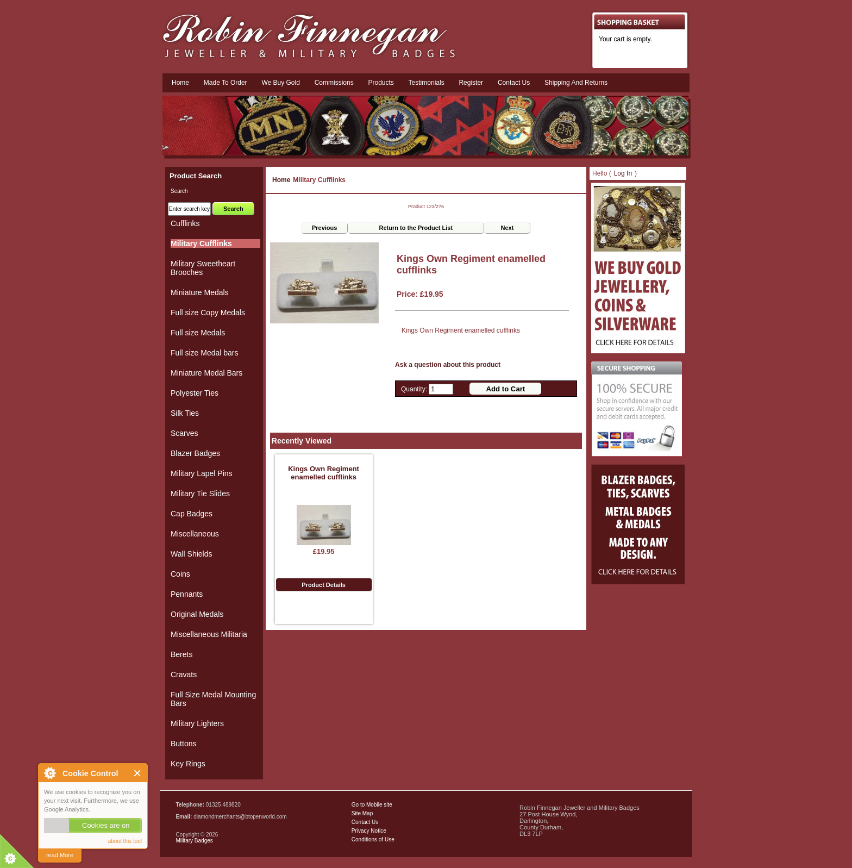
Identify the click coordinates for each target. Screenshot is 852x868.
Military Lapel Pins (202, 473)
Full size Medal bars (205, 352)
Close (137, 773)
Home (180, 82)
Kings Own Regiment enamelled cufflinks (323, 473)
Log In (623, 173)
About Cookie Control (49, 773)
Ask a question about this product (447, 365)
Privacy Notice (369, 831)
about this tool (125, 841)
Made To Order (225, 82)
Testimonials (426, 82)
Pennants (187, 594)
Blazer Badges (195, 453)
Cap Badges (191, 513)
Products (380, 82)
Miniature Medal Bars (206, 373)
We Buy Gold (280, 82)
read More (59, 855)
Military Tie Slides (200, 493)
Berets (181, 654)
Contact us (514, 82)
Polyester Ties (194, 393)
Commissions (334, 82)
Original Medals (197, 614)
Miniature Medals (200, 292)
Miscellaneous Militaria (209, 634)
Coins (180, 574)
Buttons (183, 743)
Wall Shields (191, 553)
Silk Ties (185, 413)
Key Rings (188, 763)
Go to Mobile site (372, 805)
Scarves (184, 433)
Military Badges (194, 841)
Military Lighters (197, 723)
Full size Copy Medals (208, 312)
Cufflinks (185, 223)
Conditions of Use (373, 839)
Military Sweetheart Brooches (203, 268)
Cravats (184, 674)
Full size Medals (198, 332)
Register (471, 82)
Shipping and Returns (575, 82)
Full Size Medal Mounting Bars (213, 699)
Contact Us (365, 822)
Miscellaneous (195, 533)
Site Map (362, 813)
